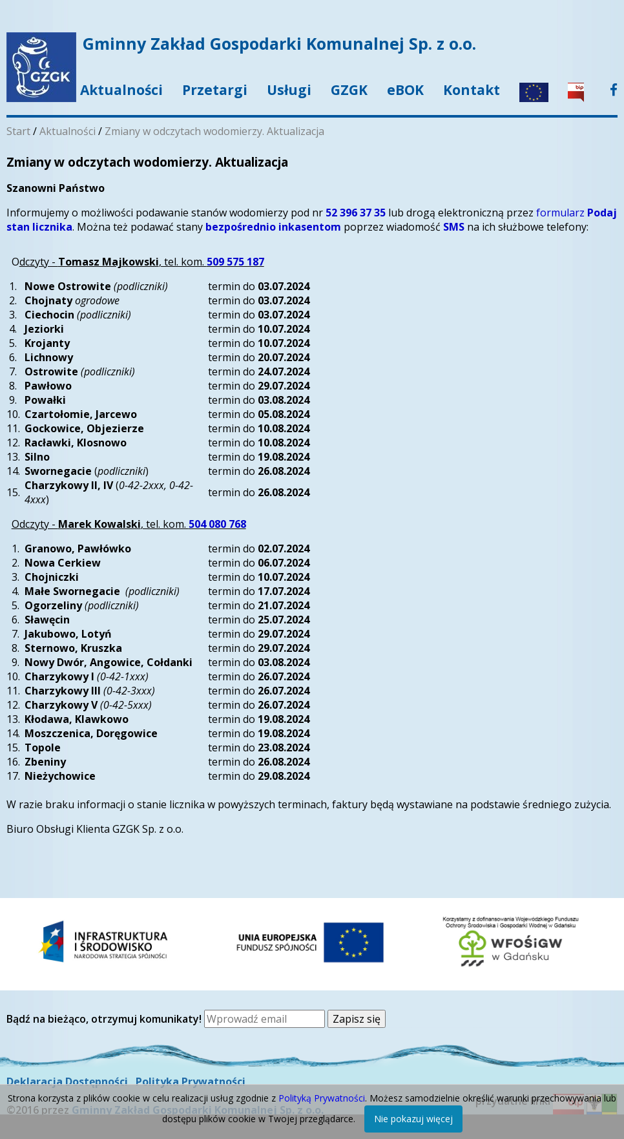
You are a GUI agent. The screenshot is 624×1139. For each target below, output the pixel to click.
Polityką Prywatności (321, 1098)
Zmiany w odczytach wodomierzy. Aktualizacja (214, 131)
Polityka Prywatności (190, 1081)
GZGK (349, 90)
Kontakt (471, 90)
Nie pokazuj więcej (413, 1119)
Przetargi (214, 90)
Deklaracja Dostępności (67, 1081)
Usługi (289, 90)
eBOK (405, 90)
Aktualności (121, 90)
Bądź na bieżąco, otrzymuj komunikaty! (105, 1019)
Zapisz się (356, 1019)
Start (18, 131)
